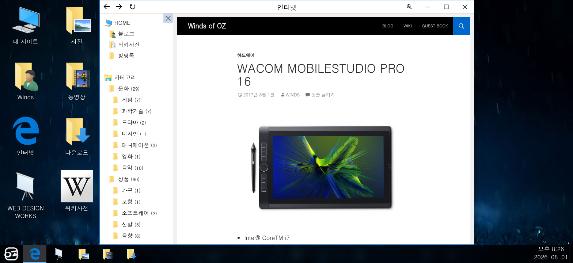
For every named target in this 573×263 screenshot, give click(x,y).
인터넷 (26, 136)
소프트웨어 (139, 213)
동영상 (77, 80)
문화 (129, 88)
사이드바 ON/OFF (168, 18)
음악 (132, 167)
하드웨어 (246, 55)
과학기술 (137, 111)
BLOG (388, 25)
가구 (131, 190)
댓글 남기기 (323, 94)
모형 (131, 201)
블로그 (126, 33)
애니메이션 (139, 145)
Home (122, 22)
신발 (131, 224)
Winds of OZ (207, 25)
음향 (131, 235)
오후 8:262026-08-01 (551, 253)
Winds (26, 80)
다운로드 (77, 136)
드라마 (134, 122)
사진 (77, 25)
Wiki (407, 25)
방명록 (126, 55)
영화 (131, 156)
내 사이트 (26, 25)
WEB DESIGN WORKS (25, 194)
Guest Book (435, 25)
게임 (131, 99)
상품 (129, 179)
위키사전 (77, 191)
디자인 (134, 133)
